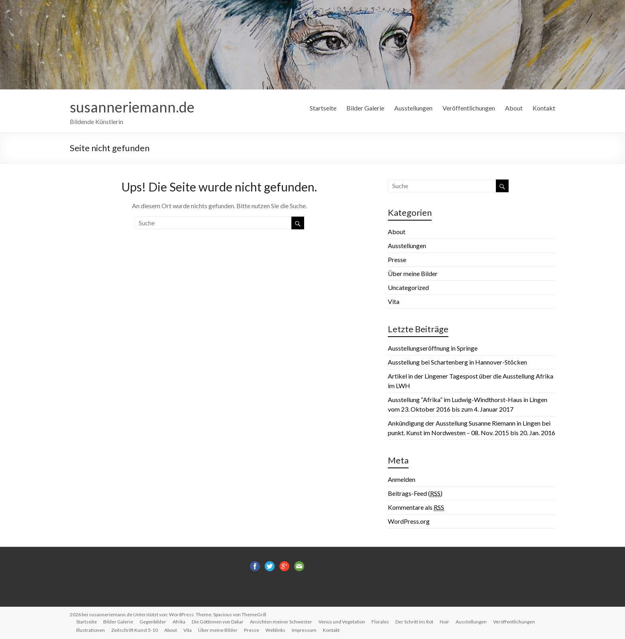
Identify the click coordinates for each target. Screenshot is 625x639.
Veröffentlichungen (468, 108)
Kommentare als (416, 507)
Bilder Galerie (365, 108)
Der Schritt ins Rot (414, 622)
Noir (444, 622)
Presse (397, 259)
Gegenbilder (153, 622)
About (514, 108)
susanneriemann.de (132, 107)
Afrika (179, 622)
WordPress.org (409, 521)
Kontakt (544, 108)
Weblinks (275, 630)
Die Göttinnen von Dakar (218, 622)
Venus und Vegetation (341, 622)
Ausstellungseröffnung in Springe (433, 348)
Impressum (304, 630)
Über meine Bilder (413, 273)
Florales (380, 622)
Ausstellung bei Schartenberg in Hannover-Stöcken (457, 362)
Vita (393, 301)
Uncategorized (408, 287)
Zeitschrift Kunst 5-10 (134, 630)
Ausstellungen (413, 108)
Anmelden (401, 479)
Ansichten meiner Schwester (281, 622)
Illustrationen (90, 630)
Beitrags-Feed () (415, 493)
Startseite (323, 108)
